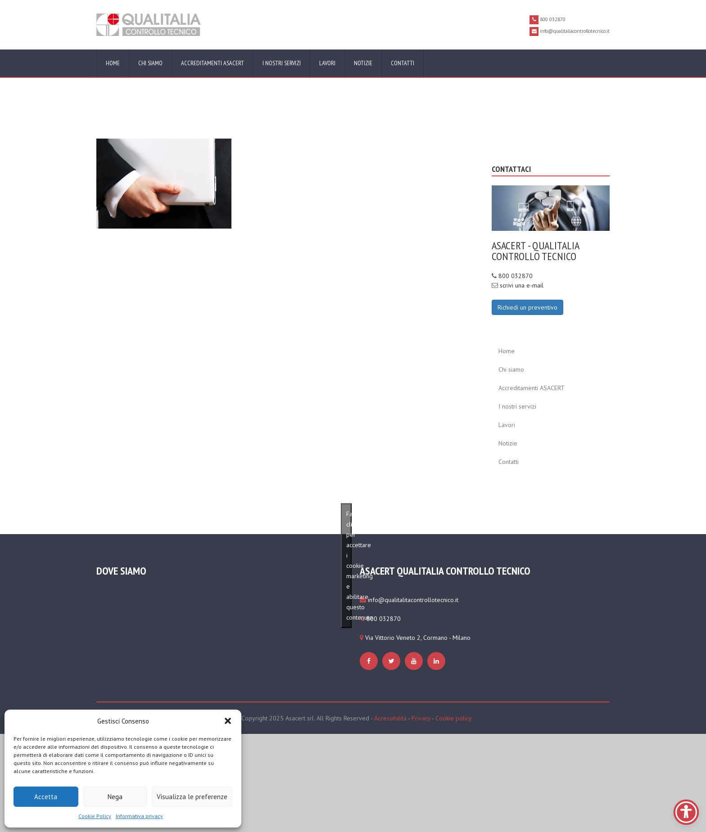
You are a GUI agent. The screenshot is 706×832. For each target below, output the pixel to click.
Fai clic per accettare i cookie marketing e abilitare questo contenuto (349, 565)
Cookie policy (453, 718)
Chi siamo (150, 63)
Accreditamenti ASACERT (212, 63)
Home (113, 63)
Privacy (421, 718)
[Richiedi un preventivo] (527, 307)
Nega (115, 796)
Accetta (45, 796)
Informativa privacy (139, 816)
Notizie (363, 63)
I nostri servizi (281, 63)
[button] (227, 720)
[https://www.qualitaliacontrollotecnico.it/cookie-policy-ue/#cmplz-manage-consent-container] (163, 183)
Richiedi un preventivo (527, 307)
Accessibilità (390, 718)
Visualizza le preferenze (192, 796)
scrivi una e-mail (521, 285)
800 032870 (515, 276)
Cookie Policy (94, 816)
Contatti (402, 63)
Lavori (327, 63)
